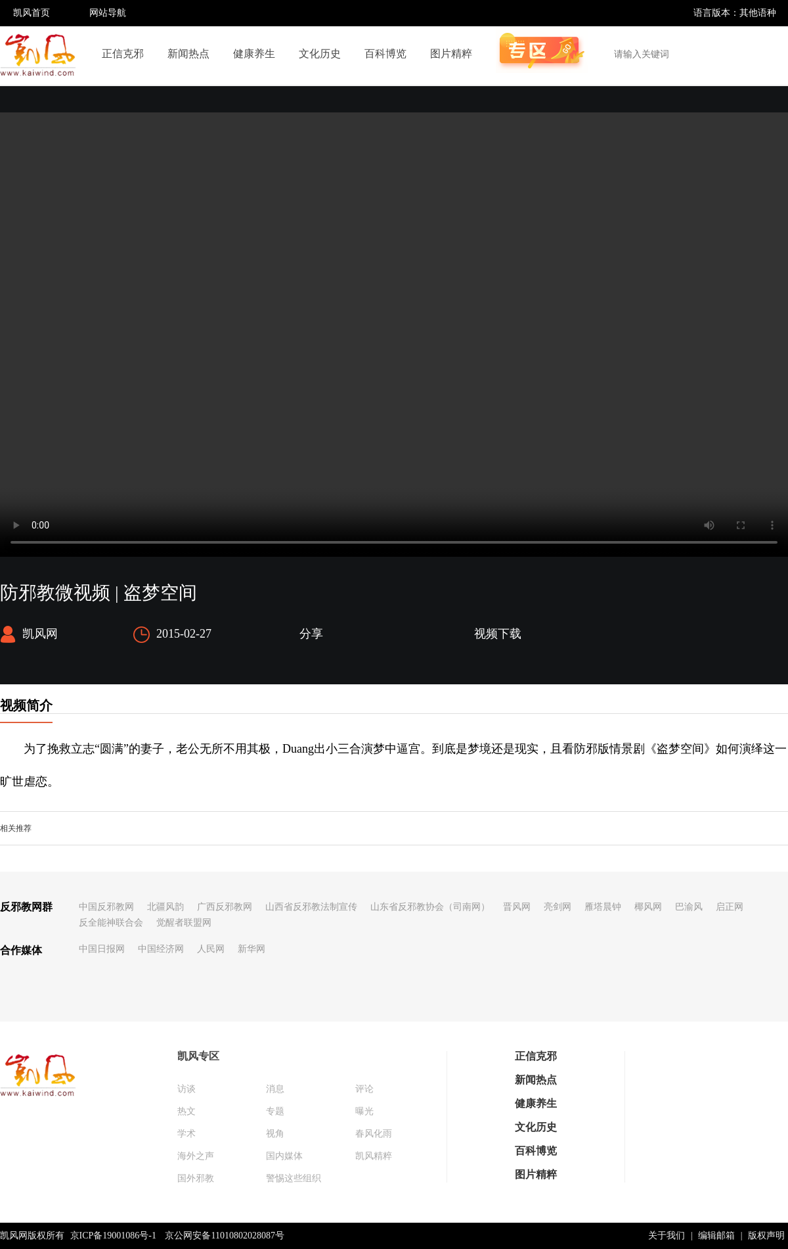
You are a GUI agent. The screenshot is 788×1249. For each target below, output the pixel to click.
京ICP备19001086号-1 (113, 1235)
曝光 (364, 1111)
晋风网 (517, 907)
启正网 (729, 907)
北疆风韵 (165, 907)
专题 (275, 1111)
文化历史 (320, 53)
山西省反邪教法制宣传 (311, 907)
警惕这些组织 (293, 1178)
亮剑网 (557, 907)
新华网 (251, 949)
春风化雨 (373, 1134)
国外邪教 (195, 1178)
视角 (275, 1134)
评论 (364, 1089)
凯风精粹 (373, 1156)
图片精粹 (451, 53)
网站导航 (107, 13)
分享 (311, 633)
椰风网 (648, 907)
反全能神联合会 (111, 923)
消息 (275, 1089)
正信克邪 (123, 53)
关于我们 (666, 1235)
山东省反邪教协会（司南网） (430, 907)
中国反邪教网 (106, 907)
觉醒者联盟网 (183, 923)
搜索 (771, 54)
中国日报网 (102, 949)
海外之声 (195, 1156)
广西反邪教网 (224, 907)
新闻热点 (188, 53)
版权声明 (766, 1235)
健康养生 (254, 53)
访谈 (186, 1089)
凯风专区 (198, 1056)
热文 (186, 1111)
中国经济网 (161, 949)
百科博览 (385, 53)
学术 (186, 1134)
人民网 (211, 949)
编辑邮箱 (716, 1235)
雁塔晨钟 (602, 907)
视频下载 (497, 633)
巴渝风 (689, 907)
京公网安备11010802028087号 (224, 1235)
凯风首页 (31, 13)
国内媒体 (284, 1156)
